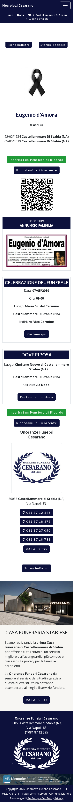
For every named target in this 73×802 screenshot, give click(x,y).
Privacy (59, 798)
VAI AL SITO (36, 549)
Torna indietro (18, 44)
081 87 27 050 (37, 530)
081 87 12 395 (37, 512)
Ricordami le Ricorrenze (36, 170)
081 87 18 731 (37, 539)
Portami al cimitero (36, 397)
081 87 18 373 (37, 521)
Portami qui (37, 334)
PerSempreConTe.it (39, 798)
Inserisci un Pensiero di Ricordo (36, 159)
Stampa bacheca (53, 44)
